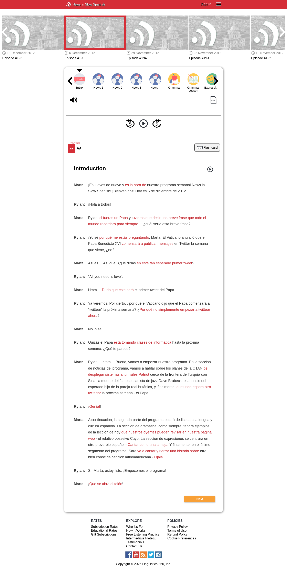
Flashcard (210, 147)
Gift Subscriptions (103, 534)
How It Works (136, 530)
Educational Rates (104, 530)
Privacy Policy (177, 526)
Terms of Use (177, 530)
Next (199, 499)
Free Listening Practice (143, 534)
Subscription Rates (104, 526)
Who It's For (135, 526)
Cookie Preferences (181, 538)
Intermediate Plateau (141, 538)
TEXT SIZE (75, 143)
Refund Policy (177, 534)
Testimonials (135, 542)
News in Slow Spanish (75, 4)
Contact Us (134, 546)
